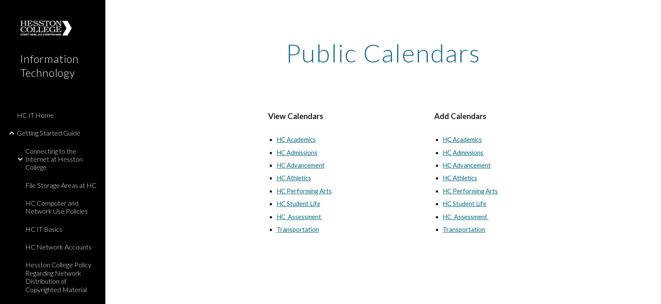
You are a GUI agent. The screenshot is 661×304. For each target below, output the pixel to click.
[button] (651, 12)
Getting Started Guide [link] (49, 133)
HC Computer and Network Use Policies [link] (56, 207)
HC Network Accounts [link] (58, 247)
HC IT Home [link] (35, 115)
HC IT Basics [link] (43, 229)
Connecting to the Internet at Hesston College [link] (54, 159)
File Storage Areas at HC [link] (61, 185)
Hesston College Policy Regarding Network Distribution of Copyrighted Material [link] (58, 277)
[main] (383, 52)
